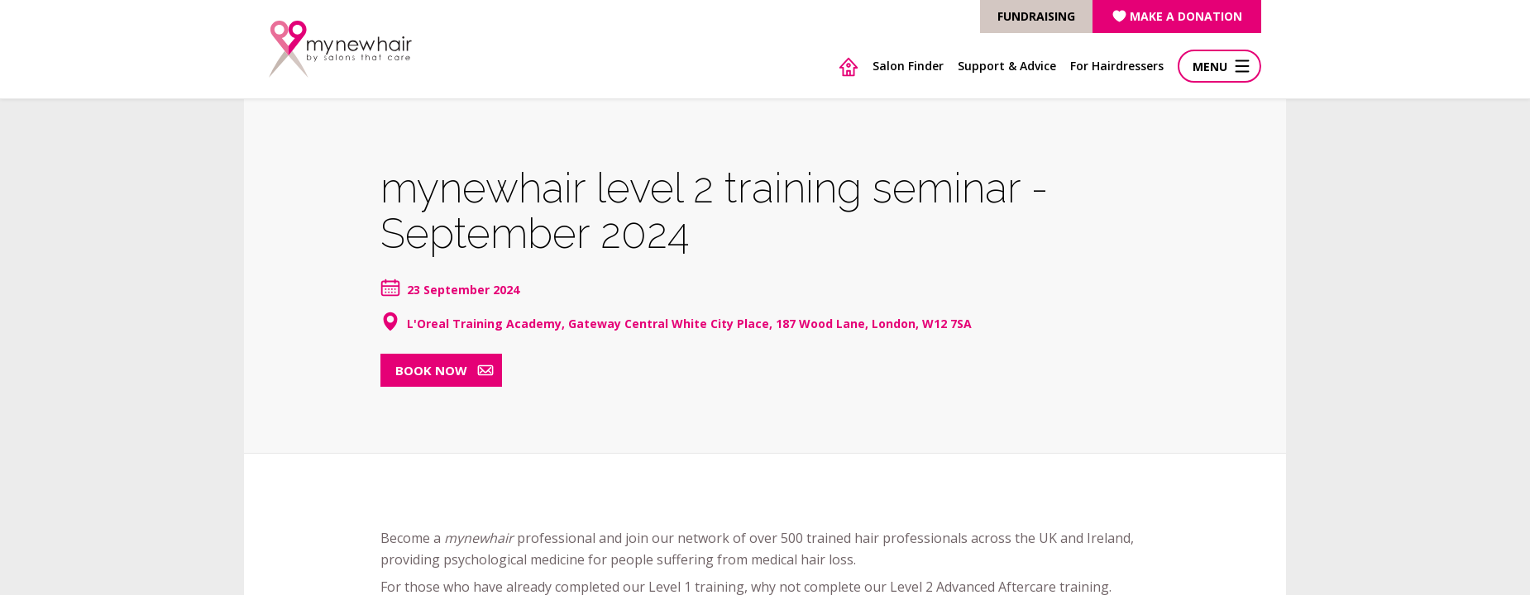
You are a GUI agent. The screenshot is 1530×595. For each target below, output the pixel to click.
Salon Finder (908, 66)
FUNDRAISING (1036, 16)
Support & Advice (1007, 66)
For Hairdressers (1117, 66)
